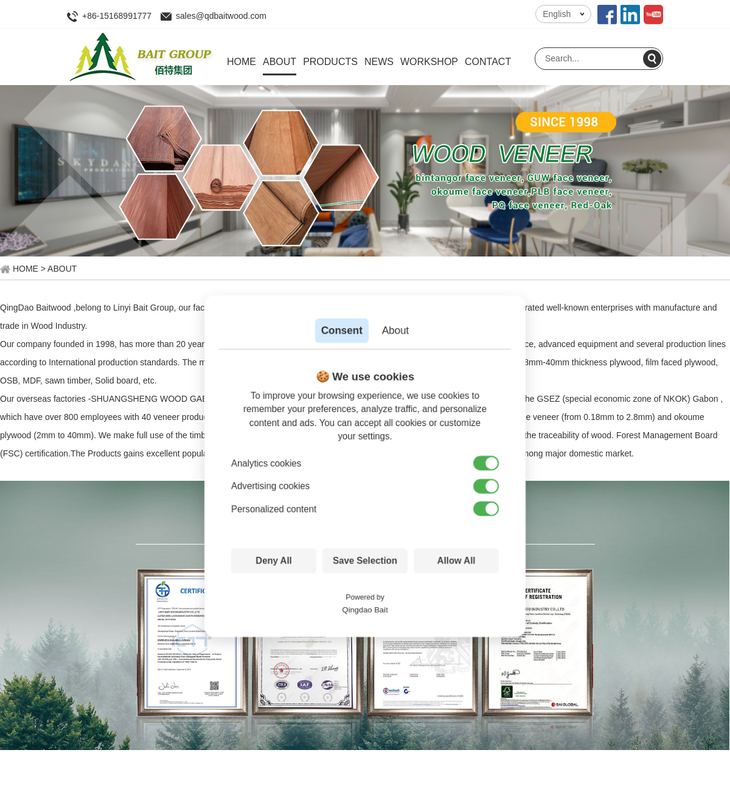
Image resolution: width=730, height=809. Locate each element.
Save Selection (365, 561)
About (395, 330)
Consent (342, 330)
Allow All (456, 561)
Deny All (273, 561)
